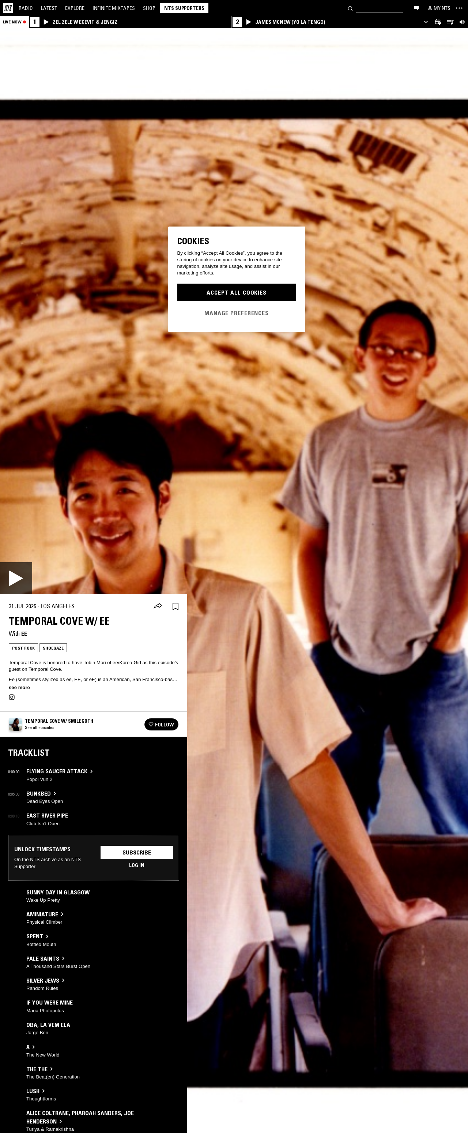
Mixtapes (114, 8)
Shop (149, 8)
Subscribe (136, 852)
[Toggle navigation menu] (459, 8)
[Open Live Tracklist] (450, 22)
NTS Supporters (184, 8)
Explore (74, 8)
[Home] (8, 8)
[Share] (158, 606)
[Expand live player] (426, 22)
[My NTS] (438, 8)
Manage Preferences (236, 313)
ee (24, 633)
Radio (26, 8)
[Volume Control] (462, 22)
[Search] (350, 7)
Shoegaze (53, 648)
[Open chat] (416, 7)
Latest (49, 8)
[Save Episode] (175, 606)
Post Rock (23, 648)
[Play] (16, 578)
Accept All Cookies (237, 292)
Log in (136, 865)
